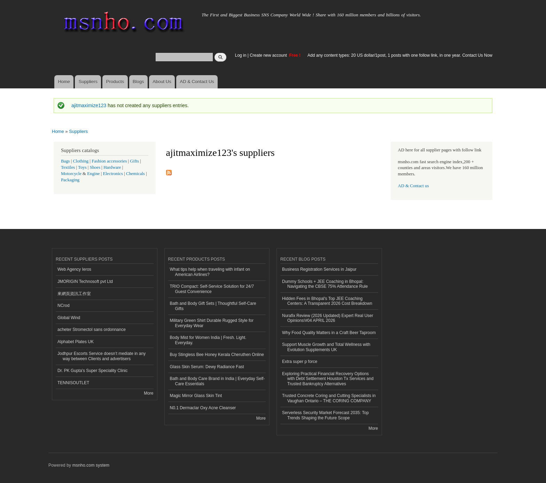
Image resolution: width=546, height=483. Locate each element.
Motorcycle (71, 173)
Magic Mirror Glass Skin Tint (196, 395)
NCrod (63, 305)
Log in (241, 55)
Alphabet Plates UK (75, 341)
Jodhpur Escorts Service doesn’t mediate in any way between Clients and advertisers (101, 356)
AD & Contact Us (197, 81)
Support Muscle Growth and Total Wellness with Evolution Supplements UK (326, 347)
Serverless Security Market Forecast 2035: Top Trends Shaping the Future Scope (325, 415)
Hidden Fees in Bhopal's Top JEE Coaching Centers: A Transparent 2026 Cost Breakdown (327, 301)
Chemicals (136, 173)
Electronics (113, 173)
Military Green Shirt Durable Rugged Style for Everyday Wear (212, 323)
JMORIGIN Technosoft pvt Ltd (85, 281)
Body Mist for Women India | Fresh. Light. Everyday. (208, 340)
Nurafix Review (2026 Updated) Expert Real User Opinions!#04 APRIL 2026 (327, 318)
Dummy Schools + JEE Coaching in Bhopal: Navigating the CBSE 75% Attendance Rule (325, 284)
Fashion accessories (109, 161)
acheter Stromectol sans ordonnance (91, 329)
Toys (82, 167)
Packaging (70, 179)
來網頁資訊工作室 (74, 293)
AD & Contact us (413, 185)
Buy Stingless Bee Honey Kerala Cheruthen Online (217, 354)
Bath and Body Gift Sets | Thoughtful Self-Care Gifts (213, 306)
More (148, 393)
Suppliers (88, 81)
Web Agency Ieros (74, 269)
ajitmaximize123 (88, 105)
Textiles (68, 167)
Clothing (81, 161)
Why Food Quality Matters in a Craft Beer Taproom (329, 332)
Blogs (138, 81)
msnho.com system (90, 465)
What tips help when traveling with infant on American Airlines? (210, 272)
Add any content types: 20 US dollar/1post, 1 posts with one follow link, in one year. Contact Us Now (399, 55)
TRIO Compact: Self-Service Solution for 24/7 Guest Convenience (212, 289)
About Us (162, 81)
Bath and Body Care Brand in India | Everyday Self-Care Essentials (217, 381)
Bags (65, 161)
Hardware (112, 167)
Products (115, 81)
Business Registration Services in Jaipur (319, 269)
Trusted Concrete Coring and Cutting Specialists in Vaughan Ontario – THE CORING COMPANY (329, 398)
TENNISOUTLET (73, 382)
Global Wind (68, 317)
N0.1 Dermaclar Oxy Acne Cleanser (203, 407)
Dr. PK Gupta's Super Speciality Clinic (92, 370)
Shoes (95, 167)
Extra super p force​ (299, 361)
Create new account (269, 55)
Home (64, 81)
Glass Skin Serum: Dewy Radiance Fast (207, 366)
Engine (93, 173)
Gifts (134, 161)
